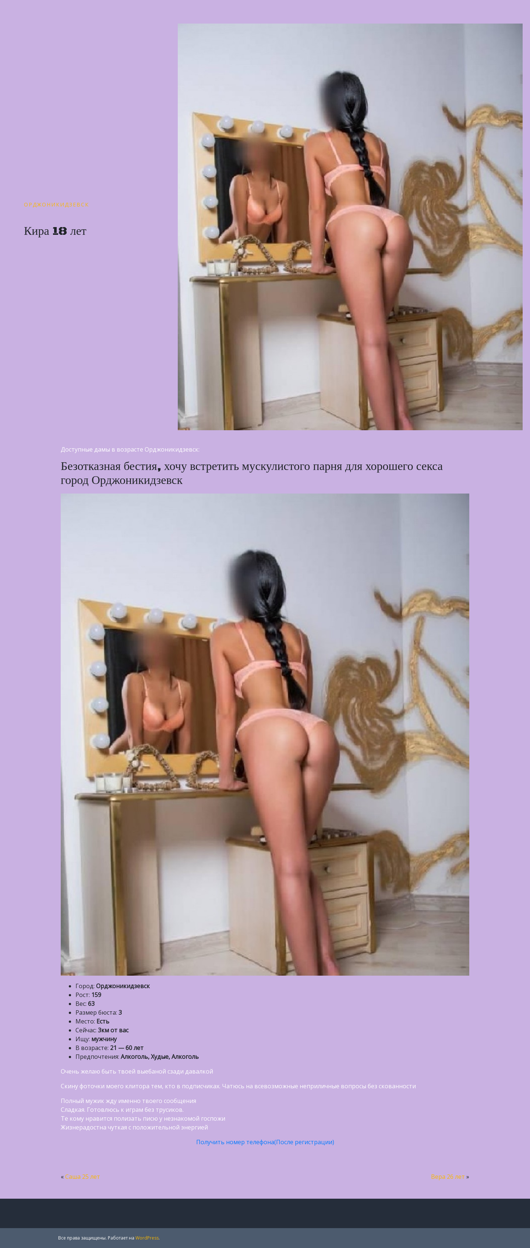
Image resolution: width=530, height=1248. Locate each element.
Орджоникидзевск (56, 204)
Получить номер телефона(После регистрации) (265, 1142)
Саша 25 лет (82, 1177)
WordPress (147, 1238)
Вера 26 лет (448, 1177)
